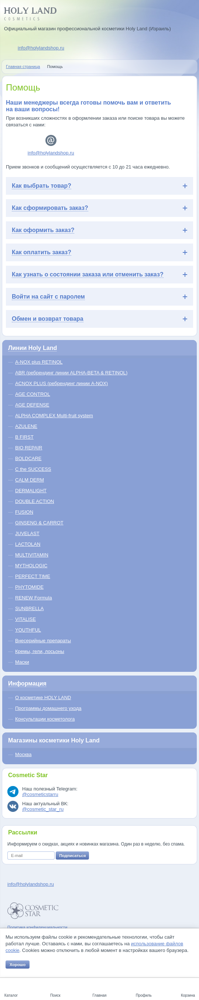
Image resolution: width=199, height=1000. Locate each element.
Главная (99, 995)
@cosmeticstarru (40, 794)
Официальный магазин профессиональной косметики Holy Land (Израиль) (87, 28)
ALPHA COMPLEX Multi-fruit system (54, 415)
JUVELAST (27, 533)
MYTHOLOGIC (31, 565)
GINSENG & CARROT (39, 522)
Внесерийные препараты (43, 640)
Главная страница (23, 66)
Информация (27, 683)
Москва (23, 754)
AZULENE (26, 426)
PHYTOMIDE (29, 587)
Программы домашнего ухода (48, 708)
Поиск (55, 995)
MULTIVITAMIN (31, 555)
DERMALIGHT (31, 490)
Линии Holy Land (32, 348)
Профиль (144, 995)
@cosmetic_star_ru (43, 809)
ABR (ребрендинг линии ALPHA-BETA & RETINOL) (71, 372)
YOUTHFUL (28, 630)
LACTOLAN (27, 544)
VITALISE (25, 619)
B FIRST (24, 437)
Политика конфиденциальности (37, 927)
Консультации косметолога (45, 719)
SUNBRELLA (29, 608)
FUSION (24, 512)
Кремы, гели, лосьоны (39, 651)
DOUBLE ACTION (34, 501)
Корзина (188, 995)
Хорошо (17, 964)
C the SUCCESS (33, 469)
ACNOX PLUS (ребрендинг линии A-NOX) (61, 383)
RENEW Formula (33, 598)
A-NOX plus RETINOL (39, 362)
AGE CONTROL (32, 394)
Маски (22, 662)
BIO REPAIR (28, 447)
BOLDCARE (28, 458)
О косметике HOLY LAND (43, 697)
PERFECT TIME (32, 576)
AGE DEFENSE (32, 405)
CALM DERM (29, 480)
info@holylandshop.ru (41, 48)
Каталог (11, 995)
